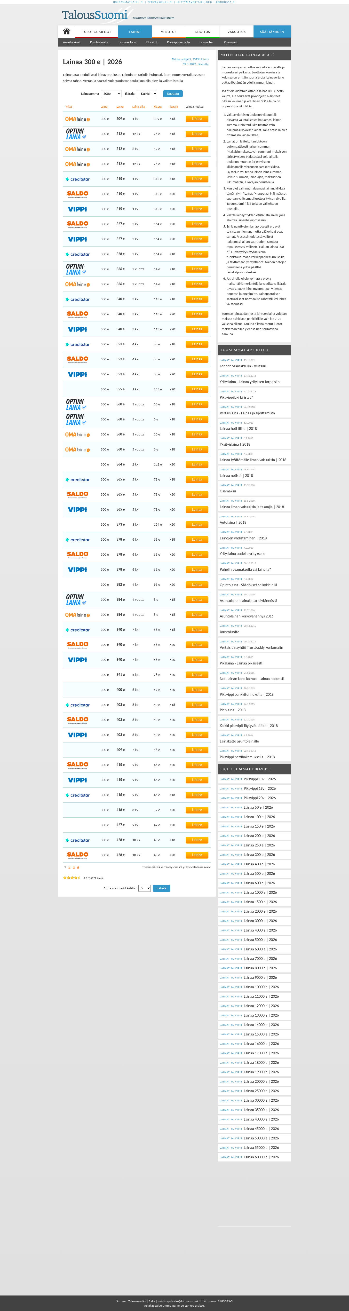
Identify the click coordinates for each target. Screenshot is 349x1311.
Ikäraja (130, 94)
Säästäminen (272, 32)
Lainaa (197, 118)
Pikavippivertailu (178, 42)
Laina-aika (138, 106)
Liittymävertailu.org (194, 2)
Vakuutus (237, 32)
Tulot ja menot (96, 32)
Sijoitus (202, 32)
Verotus (168, 32)
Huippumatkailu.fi (128, 2)
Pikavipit (152, 42)
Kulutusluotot (99, 42)
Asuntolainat (71, 42)
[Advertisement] (234, 15)
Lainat (135, 32)
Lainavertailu (127, 42)
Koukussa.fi (226, 2)
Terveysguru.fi (160, 2)
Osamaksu (231, 42)
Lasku (120, 106)
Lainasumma (90, 94)
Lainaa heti (206, 42)
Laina (104, 106)
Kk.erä (158, 106)
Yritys (68, 106)
